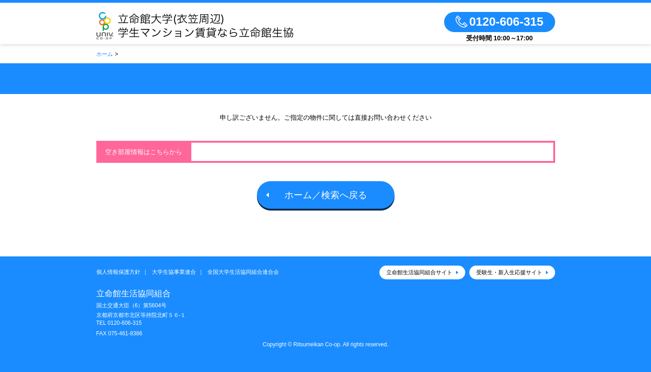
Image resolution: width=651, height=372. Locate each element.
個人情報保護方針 (118, 272)
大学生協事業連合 (174, 272)
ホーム (104, 54)
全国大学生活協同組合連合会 (243, 272)
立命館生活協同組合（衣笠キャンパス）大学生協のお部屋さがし (221, 25)
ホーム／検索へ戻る (325, 195)
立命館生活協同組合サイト (419, 272)
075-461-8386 (125, 333)
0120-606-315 (124, 323)
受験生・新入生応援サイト (509, 272)
